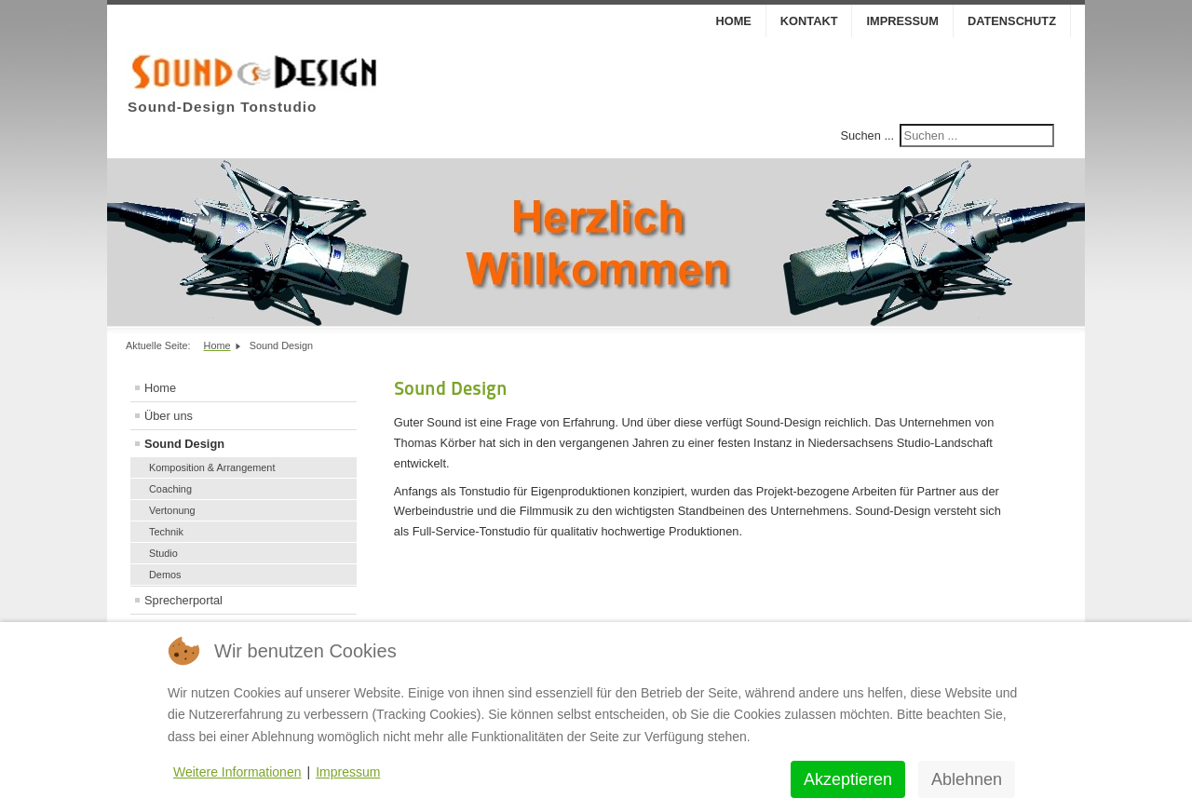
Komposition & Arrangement (212, 467)
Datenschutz (1012, 21)
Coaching (170, 488)
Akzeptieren (848, 779)
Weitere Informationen (237, 772)
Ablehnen (966, 779)
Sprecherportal (183, 600)
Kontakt (809, 21)
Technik (166, 531)
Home (733, 21)
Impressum (902, 21)
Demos (165, 574)
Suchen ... (867, 135)
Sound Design (184, 444)
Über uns (168, 416)
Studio (163, 553)
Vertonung (172, 510)
